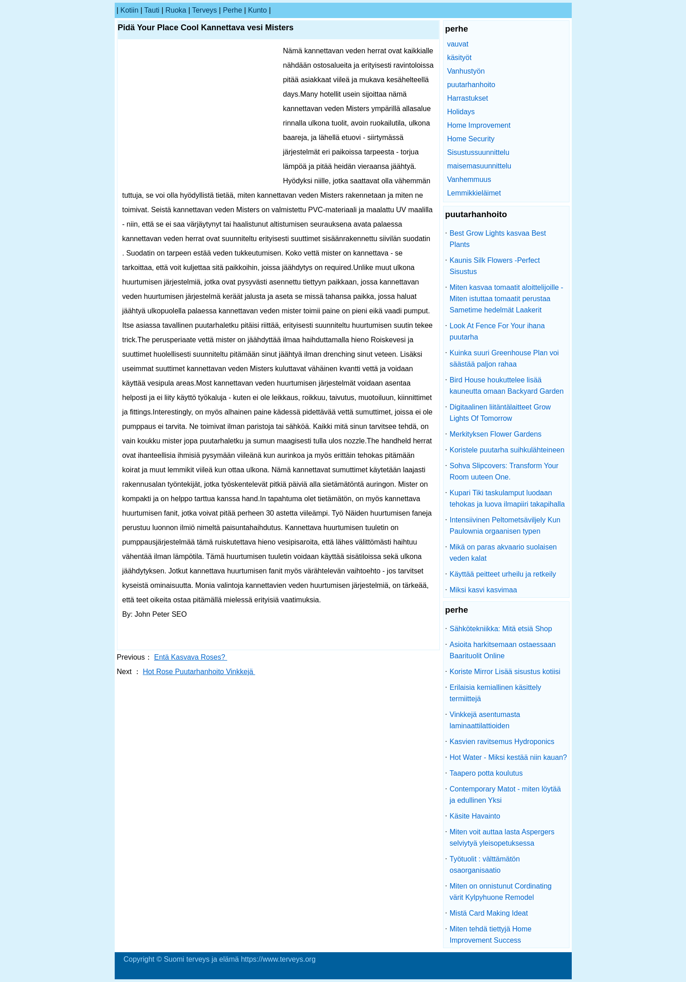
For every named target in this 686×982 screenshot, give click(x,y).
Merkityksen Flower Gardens (496, 434)
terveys (204, 10)
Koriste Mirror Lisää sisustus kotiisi (505, 671)
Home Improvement (479, 125)
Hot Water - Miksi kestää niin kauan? (508, 757)
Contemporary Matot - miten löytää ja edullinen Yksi (505, 794)
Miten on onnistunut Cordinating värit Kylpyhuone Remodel (501, 891)
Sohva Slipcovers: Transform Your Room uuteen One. (504, 471)
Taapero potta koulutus (486, 773)
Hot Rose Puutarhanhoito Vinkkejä (199, 671)
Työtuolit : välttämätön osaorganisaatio (485, 864)
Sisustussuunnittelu (478, 152)
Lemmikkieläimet (474, 193)
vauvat (457, 44)
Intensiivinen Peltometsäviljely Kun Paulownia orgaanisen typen (505, 525)
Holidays (461, 112)
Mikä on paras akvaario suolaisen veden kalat (503, 552)
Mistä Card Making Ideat (489, 913)
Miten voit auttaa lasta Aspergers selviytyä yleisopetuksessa (502, 837)
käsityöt (459, 57)
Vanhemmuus (469, 179)
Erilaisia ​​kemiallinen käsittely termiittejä (495, 693)
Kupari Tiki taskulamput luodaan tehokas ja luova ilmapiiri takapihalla (507, 498)
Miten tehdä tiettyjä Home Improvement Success (491, 934)
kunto (257, 10)
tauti (151, 10)
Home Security (471, 139)
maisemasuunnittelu (479, 166)
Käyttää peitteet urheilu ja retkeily (503, 574)
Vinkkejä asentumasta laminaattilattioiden (485, 720)
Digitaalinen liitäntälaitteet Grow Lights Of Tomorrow (500, 412)
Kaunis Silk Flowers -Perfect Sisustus (495, 265)
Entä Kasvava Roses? (190, 657)
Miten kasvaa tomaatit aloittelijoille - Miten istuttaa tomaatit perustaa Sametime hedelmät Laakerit (507, 299)
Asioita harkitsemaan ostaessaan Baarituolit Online (503, 650)
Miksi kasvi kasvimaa (483, 590)
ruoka (175, 10)
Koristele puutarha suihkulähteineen (507, 450)
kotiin (130, 10)
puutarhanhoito (471, 84)
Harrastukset (467, 98)
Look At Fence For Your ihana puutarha (497, 331)
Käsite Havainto (475, 816)
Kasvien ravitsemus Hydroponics (502, 741)
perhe (232, 10)
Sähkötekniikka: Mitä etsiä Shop (501, 629)
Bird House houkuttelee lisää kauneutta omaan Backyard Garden (507, 385)
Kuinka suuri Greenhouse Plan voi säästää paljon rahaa (504, 358)
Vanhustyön (466, 71)
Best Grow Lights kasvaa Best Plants (498, 238)
